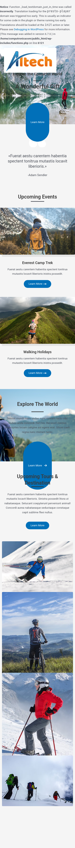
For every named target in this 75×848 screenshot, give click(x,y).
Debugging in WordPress (29, 29)
